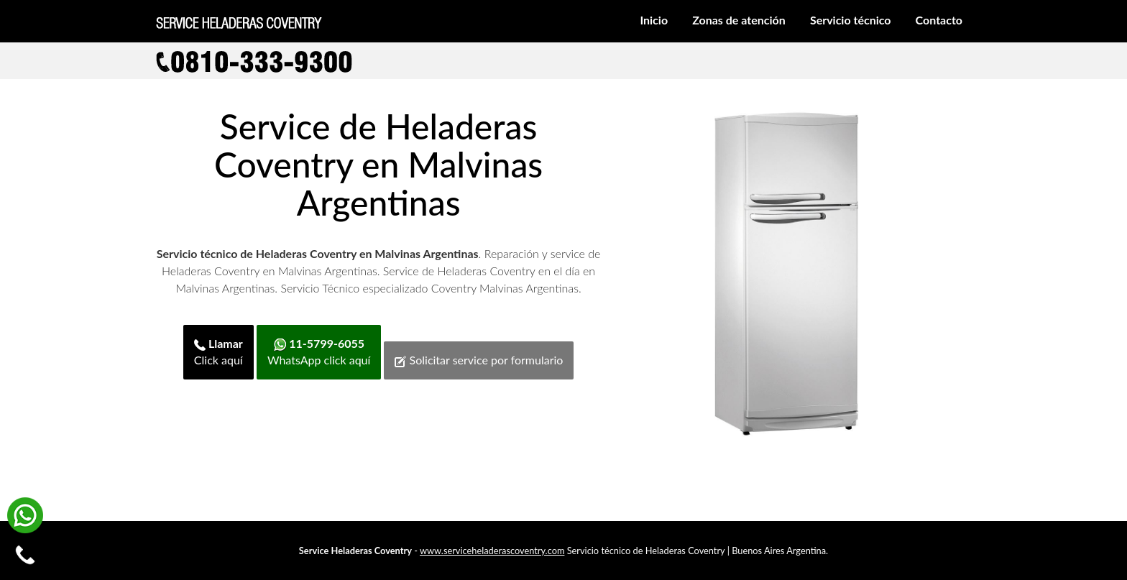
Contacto (939, 20)
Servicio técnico (850, 20)
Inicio (654, 20)
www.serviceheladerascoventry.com (492, 550)
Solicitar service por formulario (479, 360)
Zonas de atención (739, 20)
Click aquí (218, 351)
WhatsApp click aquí (318, 351)
